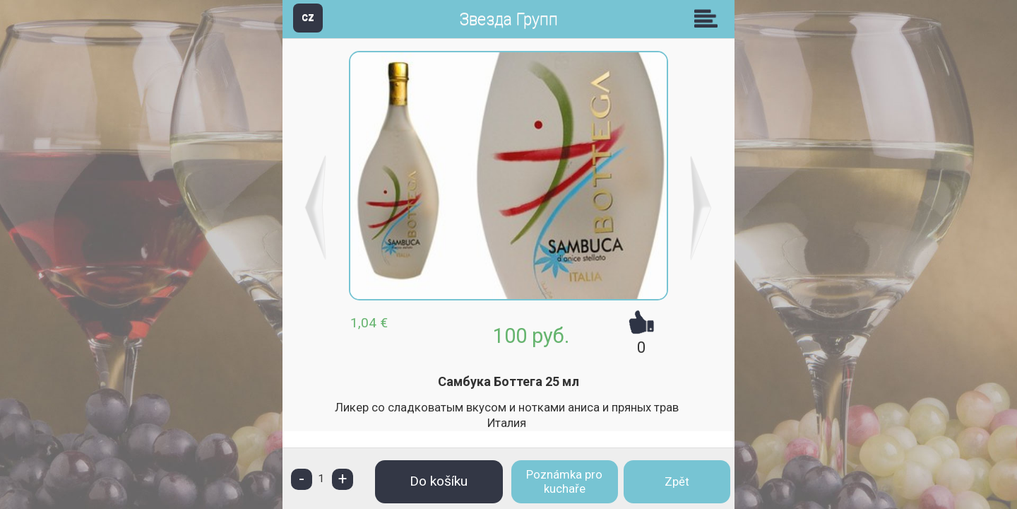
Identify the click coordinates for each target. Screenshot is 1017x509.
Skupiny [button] (709, 18)
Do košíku (439, 481)
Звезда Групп (508, 19)
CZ (308, 17)
